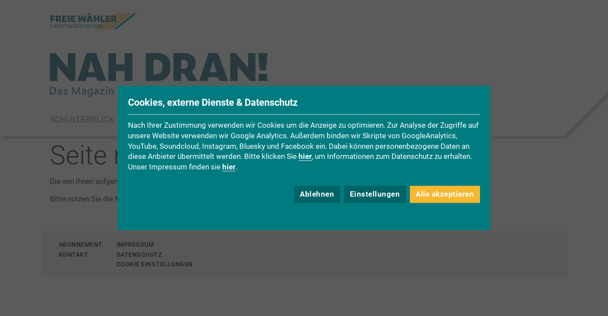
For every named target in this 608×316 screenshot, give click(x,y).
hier (305, 156)
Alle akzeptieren (445, 194)
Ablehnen (317, 194)
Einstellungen (375, 194)
